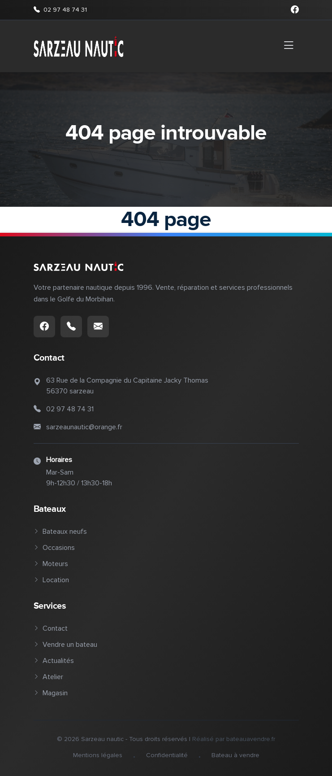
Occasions (54, 547)
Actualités (54, 660)
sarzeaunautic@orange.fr (84, 427)
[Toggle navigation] (288, 46)
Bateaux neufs (60, 531)
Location (51, 579)
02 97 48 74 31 (60, 9)
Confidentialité (167, 755)
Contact (51, 628)
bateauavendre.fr (250, 739)
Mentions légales (97, 755)
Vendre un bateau (65, 644)
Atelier (48, 676)
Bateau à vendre (235, 755)
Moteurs (51, 563)
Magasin (51, 693)
